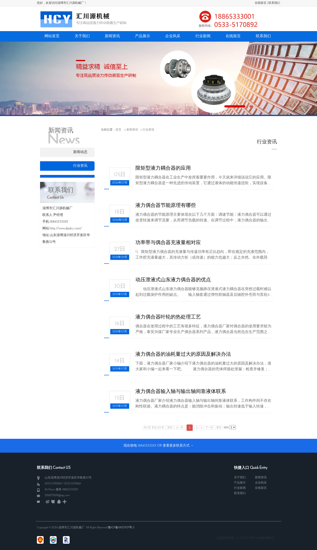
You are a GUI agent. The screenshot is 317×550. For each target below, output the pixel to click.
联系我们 (274, 3)
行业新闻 (240, 488)
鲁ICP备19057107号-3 (121, 527)
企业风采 (261, 482)
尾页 (218, 427)
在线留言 (260, 3)
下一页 (209, 427)
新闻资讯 (132, 129)
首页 (118, 129)
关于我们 (240, 477)
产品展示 (240, 482)
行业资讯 (148, 129)
